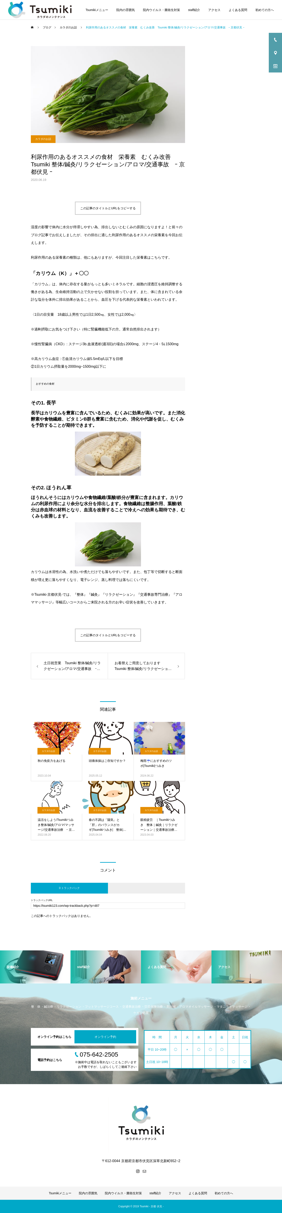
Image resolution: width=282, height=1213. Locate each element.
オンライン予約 (105, 1037)
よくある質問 (238, 10)
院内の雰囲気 (125, 10)
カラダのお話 (43, 139)
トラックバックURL (42, 900)
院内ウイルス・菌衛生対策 (161, 10)
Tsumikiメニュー (96, 10)
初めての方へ (264, 10)
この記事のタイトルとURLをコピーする (108, 208)
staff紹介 (194, 10)
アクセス (214, 10)
